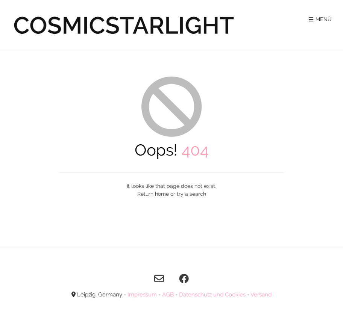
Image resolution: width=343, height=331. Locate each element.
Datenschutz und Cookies (212, 294)
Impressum (142, 294)
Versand (261, 294)
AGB (168, 294)
